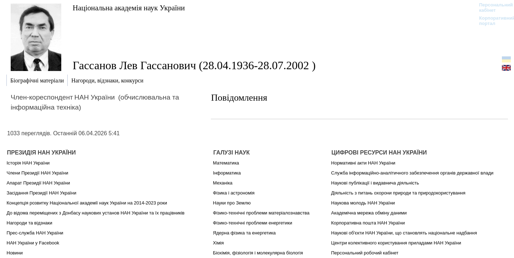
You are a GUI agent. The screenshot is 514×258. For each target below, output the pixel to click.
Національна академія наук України (129, 8)
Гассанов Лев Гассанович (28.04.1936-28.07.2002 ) (194, 65)
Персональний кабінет (492, 7)
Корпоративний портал (492, 20)
